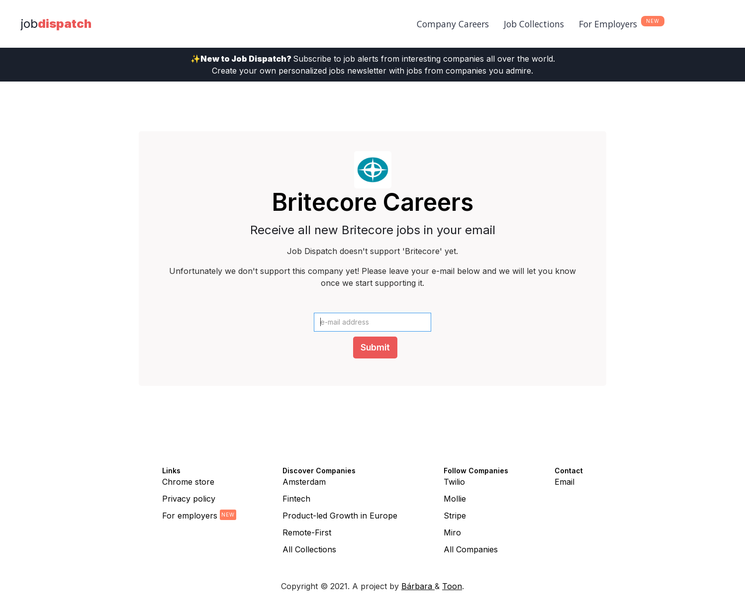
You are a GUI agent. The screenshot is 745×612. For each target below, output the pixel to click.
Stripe (455, 516)
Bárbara (418, 586)
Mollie (455, 499)
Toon (452, 586)
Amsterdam (304, 482)
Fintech (296, 499)
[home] (56, 24)
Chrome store (188, 482)
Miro (452, 532)
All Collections (309, 549)
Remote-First (306, 532)
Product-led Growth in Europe (339, 516)
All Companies (471, 549)
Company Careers (453, 24)
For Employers (608, 24)
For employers (189, 516)
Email (564, 482)
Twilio (454, 482)
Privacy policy (188, 499)
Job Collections (534, 24)
